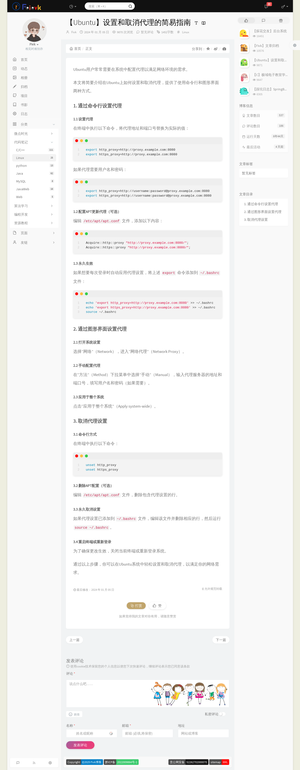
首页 (75, 48)
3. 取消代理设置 (256, 219)
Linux (35, 158)
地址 (181, 725)
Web (35, 197)
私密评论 (211, 714)
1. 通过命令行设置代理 (261, 204)
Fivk (73, 32)
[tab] (246, 20)
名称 (70, 725)
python (35, 165)
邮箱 (126, 725)
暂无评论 (147, 32)
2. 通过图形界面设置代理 (262, 212)
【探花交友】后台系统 (270, 31)
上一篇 (74, 640)
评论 (70, 673)
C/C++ (35, 150)
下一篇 (221, 640)
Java (35, 173)
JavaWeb (35, 189)
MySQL (35, 181)
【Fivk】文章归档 (266, 45)
